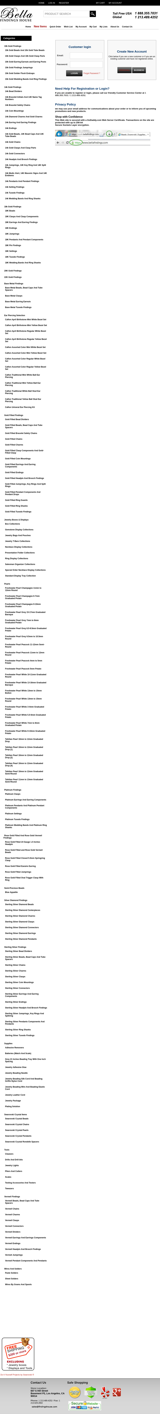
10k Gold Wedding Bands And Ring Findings (26, 79)
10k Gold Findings (12, 46)
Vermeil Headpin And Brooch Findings (23, 1249)
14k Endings (11, 128)
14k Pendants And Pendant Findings (22, 181)
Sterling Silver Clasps (15, 976)
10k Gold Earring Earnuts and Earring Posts (25, 62)
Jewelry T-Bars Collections (17, 541)
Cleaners (9, 1154)
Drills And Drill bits (14, 1160)
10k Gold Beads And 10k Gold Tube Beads (25, 50)
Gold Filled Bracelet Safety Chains (21, 433)
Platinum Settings (13, 813)
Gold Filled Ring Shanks (16, 506)
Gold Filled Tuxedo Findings (18, 512)
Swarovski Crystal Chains (17, 1124)
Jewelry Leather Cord (15, 1095)
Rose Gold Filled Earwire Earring (20, 866)
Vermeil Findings (12, 1196)
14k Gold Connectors (15, 153)
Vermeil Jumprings (14, 1255)
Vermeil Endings (12, 1243)
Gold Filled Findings (13, 415)
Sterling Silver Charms (15, 971)
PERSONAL (124, 70)
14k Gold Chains (12, 142)
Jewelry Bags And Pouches (18, 535)
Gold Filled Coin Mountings (18, 458)
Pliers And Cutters (13, 1171)
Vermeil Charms (12, 1214)
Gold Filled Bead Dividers (17, 419)
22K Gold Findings (13, 277)
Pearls (7, 584)
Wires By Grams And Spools (18, 1284)
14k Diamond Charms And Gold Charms (23, 117)
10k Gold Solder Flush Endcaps (20, 73)
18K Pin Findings (13, 245)
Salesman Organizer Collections (20, 564)
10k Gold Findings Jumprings (19, 67)
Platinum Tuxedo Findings (17, 819)
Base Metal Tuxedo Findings (18, 307)
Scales (8, 1177)
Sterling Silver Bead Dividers (18, 951)
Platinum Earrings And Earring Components (25, 800)
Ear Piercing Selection (14, 315)
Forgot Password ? (92, 73)
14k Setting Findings (14, 187)
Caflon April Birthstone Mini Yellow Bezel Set (26, 325)
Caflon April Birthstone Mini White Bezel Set (25, 319)
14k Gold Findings (12, 87)
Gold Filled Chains (13, 439)
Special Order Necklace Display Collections (25, 570)
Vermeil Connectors (14, 1226)
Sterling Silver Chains (15, 965)
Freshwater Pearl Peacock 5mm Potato (23, 669)
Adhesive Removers (14, 1047)
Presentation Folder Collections (20, 553)
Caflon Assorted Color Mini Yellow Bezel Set (25, 353)
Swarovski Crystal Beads (17, 1119)
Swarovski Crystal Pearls (17, 1130)
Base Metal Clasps (13, 296)
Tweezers (9, 1188)
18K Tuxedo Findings (15, 257)
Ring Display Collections (16, 558)
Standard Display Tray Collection (20, 576)
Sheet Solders (11, 1279)
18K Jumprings (12, 234)
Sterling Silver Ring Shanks (18, 1030)
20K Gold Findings (13, 271)
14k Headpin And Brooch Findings (21, 159)
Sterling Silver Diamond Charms (20, 916)
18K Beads (10, 211)
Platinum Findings (12, 790)
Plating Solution (12, 1106)
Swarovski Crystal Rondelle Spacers (22, 1142)
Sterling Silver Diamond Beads (19, 904)
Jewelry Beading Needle (16, 1073)
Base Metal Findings (13, 283)
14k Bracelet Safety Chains (17, 105)
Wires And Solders (13, 1269)
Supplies (8, 1043)
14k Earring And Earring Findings (20, 122)
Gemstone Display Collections (19, 530)
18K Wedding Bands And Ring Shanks (23, 263)
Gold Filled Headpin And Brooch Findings (24, 478)
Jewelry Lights (12, 1165)
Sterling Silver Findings (15, 947)
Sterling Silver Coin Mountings (19, 982)
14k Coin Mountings (14, 111)
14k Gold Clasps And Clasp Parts (20, 148)
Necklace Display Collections (18, 547)
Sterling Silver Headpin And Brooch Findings (26, 1008)
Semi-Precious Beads (14, 888)
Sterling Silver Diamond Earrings (20, 933)
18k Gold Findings (12, 207)
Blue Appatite (11, 892)
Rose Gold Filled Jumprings (18, 872)
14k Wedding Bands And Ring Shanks (22, 198)
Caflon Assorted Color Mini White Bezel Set (25, 347)
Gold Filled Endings (14, 472)
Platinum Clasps (12, 794)
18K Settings (11, 251)
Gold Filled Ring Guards (16, 500)
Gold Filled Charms (14, 445)
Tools (6, 1150)
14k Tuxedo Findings (14, 193)
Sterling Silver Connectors (17, 988)
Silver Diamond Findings (15, 900)
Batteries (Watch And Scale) (18, 1053)
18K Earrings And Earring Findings (21, 222)
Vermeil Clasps (12, 1220)
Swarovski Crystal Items (15, 1114)
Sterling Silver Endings (16, 1002)
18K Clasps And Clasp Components (22, 216)
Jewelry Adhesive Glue (15, 1067)
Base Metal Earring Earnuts (18, 301)
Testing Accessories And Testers (20, 1183)
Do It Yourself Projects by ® (17, 1375)
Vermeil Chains (12, 1209)
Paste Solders (11, 1273)
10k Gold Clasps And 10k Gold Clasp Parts (25, 56)
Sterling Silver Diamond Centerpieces (22, 910)
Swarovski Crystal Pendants (18, 1136)
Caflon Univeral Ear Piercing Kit (20, 407)
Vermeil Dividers (12, 1232)
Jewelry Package (13, 1101)
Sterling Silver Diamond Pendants (21, 939)
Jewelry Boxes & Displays (16, 520)
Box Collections (12, 524)
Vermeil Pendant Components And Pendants (26, 1261)
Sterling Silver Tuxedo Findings (19, 1035)
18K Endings (11, 228)
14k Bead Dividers (13, 91)
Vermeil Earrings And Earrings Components (25, 1238)
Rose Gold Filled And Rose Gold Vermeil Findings (22, 836)
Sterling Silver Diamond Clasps (19, 922)
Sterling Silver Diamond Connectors (22, 927)
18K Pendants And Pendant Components (24, 239)
